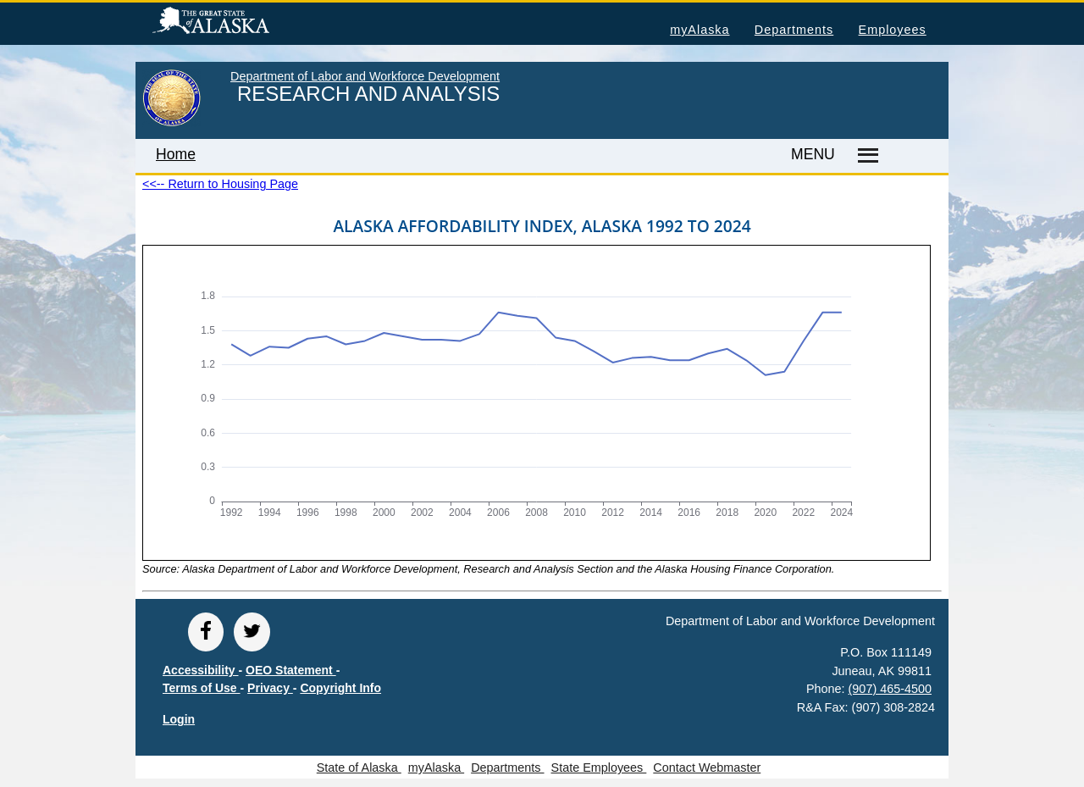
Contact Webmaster (706, 767)
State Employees (599, 767)
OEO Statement (291, 670)
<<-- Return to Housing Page (220, 184)
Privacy (270, 688)
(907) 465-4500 (890, 689)
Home (176, 154)
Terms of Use (202, 688)
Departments (794, 29)
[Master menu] (865, 155)
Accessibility (201, 670)
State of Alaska (238, 23)
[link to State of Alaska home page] (171, 123)
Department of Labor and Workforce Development (365, 76)
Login (179, 719)
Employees (892, 29)
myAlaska (699, 29)
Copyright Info (340, 688)
